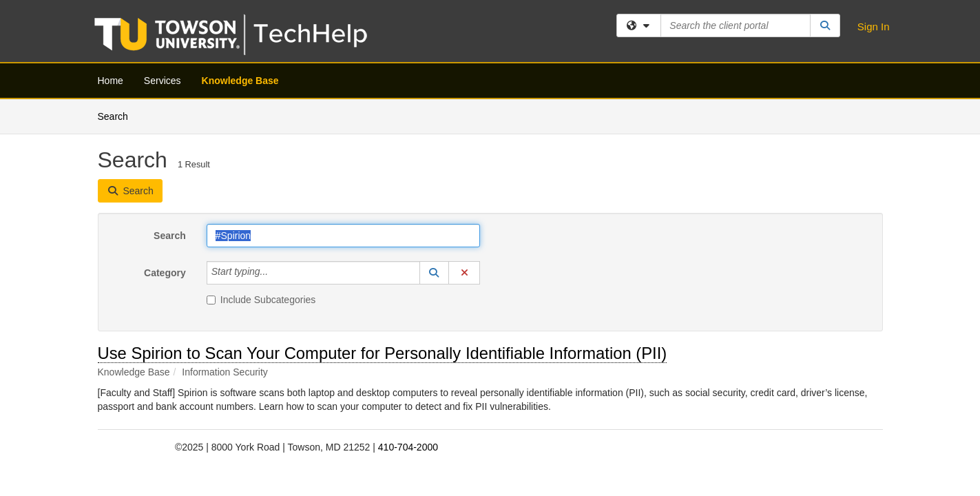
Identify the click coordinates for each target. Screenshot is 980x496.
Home (110, 80)
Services (162, 80)
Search (170, 136)
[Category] (275, 173)
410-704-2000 (408, 347)
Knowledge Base (240, 80)
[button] (434, 173)
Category (165, 173)
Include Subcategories (261, 200)
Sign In (873, 26)
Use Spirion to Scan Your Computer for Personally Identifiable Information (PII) (382, 254)
